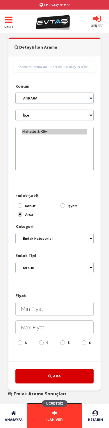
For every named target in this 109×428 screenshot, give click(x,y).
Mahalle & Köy (54, 131)
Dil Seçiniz (55, 4)
